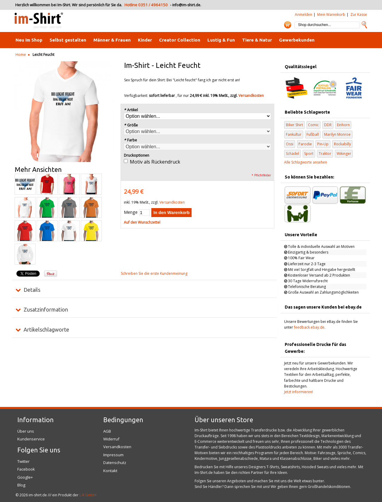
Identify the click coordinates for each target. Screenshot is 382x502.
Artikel (131, 109)
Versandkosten (251, 95)
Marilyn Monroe (337, 134)
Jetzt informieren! (298, 391)
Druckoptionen (136, 155)
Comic (313, 124)
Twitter (23, 461)
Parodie (305, 144)
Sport (308, 153)
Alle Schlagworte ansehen (305, 162)
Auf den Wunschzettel (142, 222)
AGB (107, 431)
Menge (131, 212)
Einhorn (343, 124)
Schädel (292, 153)
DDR (328, 124)
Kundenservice (31, 439)
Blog (21, 485)
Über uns (25, 431)
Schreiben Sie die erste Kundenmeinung (154, 273)
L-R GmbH (87, 495)
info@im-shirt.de (186, 4)
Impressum (113, 454)
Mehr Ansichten (38, 169)
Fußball (312, 134)
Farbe (130, 140)
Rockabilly (342, 144)
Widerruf (111, 439)
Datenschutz (114, 462)
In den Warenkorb (171, 212)
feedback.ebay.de (309, 327)
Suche (364, 24)
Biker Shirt (294, 124)
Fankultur (293, 134)
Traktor (325, 153)
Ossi (289, 144)
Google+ (25, 477)
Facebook (26, 469)
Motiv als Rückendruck (155, 161)
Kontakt (110, 470)
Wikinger (344, 153)
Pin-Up (323, 144)
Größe (131, 125)
